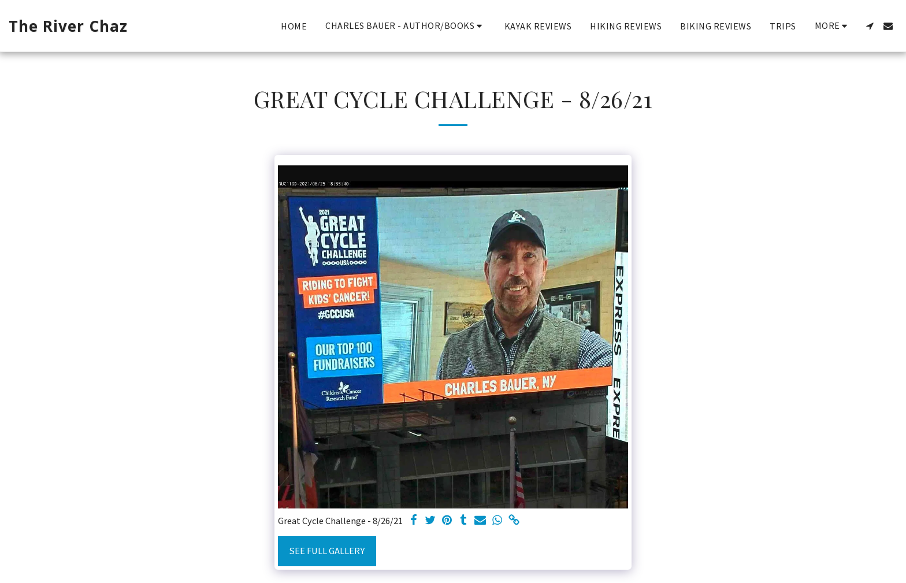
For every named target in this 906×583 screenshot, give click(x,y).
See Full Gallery (327, 551)
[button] (406, 25)
